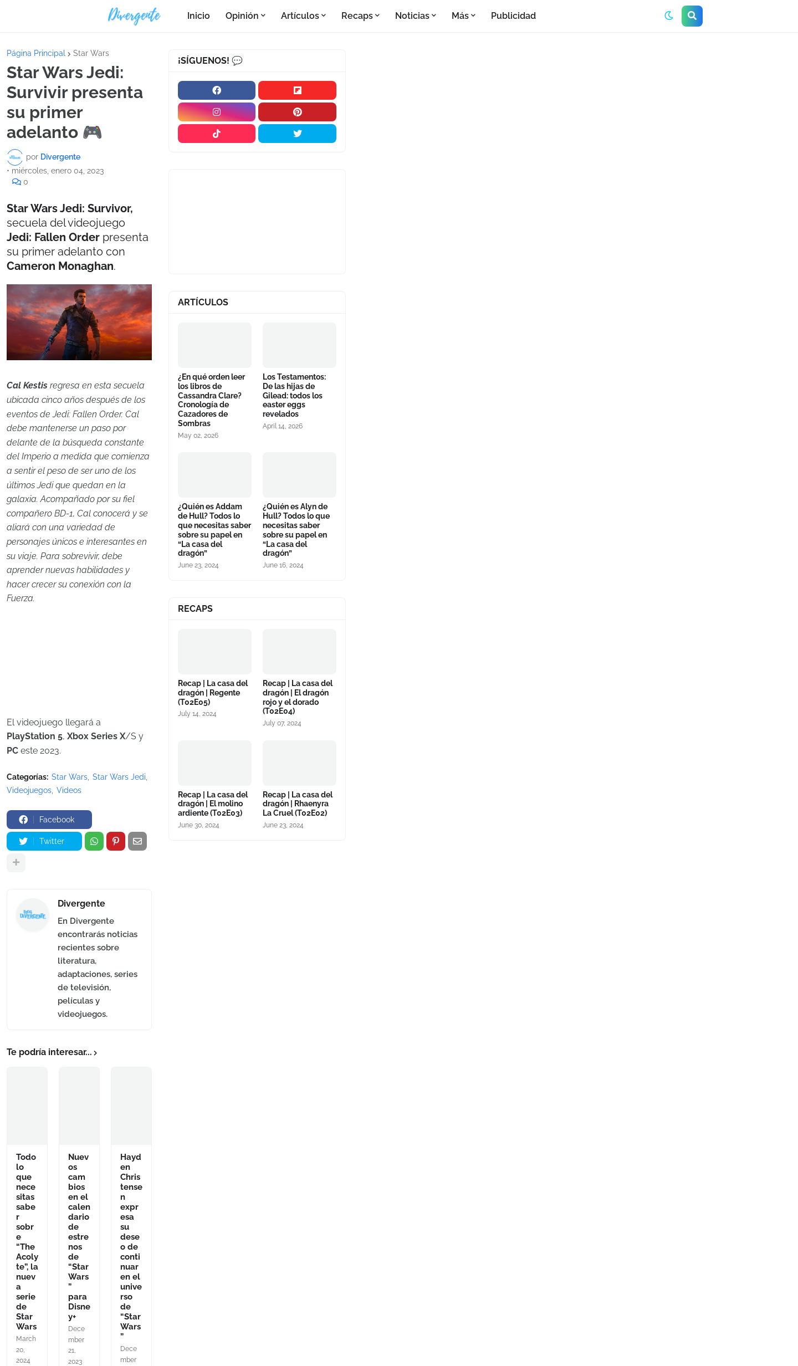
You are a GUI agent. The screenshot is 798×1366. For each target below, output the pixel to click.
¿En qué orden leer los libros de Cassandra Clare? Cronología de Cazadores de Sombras (211, 400)
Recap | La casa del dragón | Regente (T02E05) (213, 693)
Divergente (81, 903)
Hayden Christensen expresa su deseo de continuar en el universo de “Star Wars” (131, 1247)
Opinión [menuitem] (242, 16)
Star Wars (91, 53)
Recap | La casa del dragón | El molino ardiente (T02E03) (213, 804)
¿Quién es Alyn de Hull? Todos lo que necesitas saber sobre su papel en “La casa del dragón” (296, 529)
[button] (669, 16)
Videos (69, 790)
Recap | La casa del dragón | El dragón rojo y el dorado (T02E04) (297, 697)
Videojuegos (29, 790)
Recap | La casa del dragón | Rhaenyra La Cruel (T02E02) (297, 804)
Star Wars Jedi (119, 776)
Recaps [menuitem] (357, 16)
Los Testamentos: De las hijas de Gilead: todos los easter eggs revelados (294, 395)
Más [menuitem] (460, 16)
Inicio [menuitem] (198, 16)
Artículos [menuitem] (300, 16)
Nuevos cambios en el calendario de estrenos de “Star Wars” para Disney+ (79, 1237)
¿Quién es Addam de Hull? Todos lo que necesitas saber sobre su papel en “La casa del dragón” (214, 529)
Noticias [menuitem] (412, 16)
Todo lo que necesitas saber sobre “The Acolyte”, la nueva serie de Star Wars (27, 1242)
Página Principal (36, 53)
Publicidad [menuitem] (513, 16)
